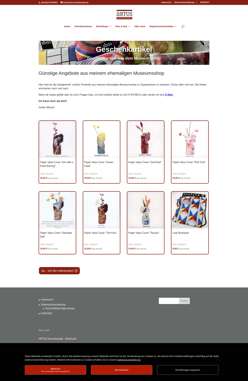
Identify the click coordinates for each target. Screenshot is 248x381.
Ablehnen (55, 369)
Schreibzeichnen (83, 26)
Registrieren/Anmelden (161, 26)
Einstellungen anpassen (187, 369)
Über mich (139, 26)
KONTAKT (204, 2)
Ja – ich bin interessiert (57, 270)
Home (67, 26)
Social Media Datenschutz (60, 308)
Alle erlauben (122, 369)
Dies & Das (121, 26)
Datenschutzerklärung (184, 2)
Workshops (102, 26)
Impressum (166, 2)
